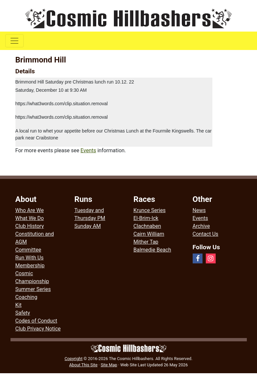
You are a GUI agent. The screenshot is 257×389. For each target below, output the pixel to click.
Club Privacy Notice (38, 329)
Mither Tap (146, 242)
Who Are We (29, 210)
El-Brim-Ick (146, 218)
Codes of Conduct (36, 321)
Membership (30, 265)
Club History (29, 226)
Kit (18, 305)
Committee (28, 250)
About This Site (83, 364)
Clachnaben (147, 226)
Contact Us (206, 234)
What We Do (29, 218)
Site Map (109, 364)
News (199, 210)
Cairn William (149, 234)
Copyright (74, 358)
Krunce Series (150, 210)
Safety (22, 313)
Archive (201, 226)
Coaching (26, 297)
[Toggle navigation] (14, 40)
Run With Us (29, 258)
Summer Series (33, 289)
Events (88, 150)
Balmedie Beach (152, 250)
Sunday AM (88, 226)
